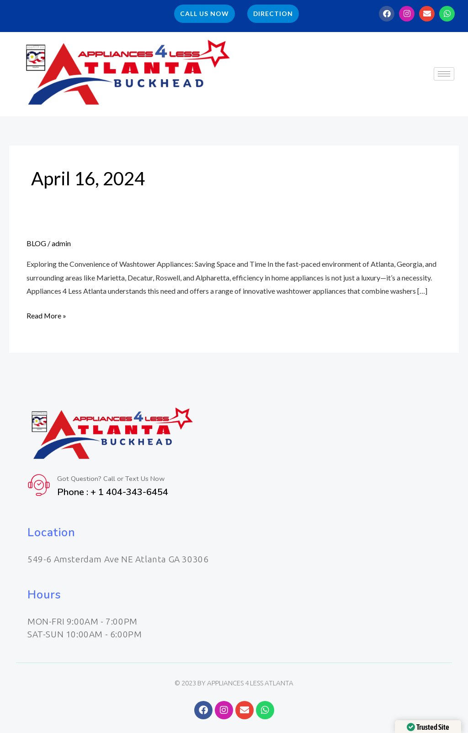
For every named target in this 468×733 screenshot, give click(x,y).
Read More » (47, 316)
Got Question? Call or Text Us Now (111, 478)
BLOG (36, 243)
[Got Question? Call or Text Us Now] (38, 485)
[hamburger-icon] (444, 74)
